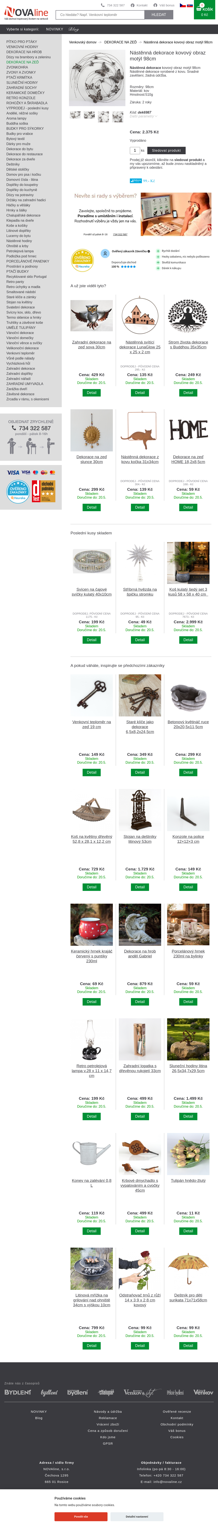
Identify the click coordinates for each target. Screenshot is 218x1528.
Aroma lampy (16, 118)
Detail (91, 393)
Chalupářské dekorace (23, 215)
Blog (39, 1418)
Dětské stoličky (17, 169)
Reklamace (108, 1418)
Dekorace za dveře (20, 159)
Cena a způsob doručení (108, 1430)
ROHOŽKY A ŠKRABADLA (26, 103)
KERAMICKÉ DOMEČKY (25, 93)
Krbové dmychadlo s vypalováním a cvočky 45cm (139, 1185)
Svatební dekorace (20, 307)
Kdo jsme (108, 1437)
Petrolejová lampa (20, 251)
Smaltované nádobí (21, 292)
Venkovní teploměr (20, 353)
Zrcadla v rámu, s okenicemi (27, 399)
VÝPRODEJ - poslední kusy (27, 108)
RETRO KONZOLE (21, 98)
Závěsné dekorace (20, 394)
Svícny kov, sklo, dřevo (23, 312)
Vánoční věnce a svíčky (24, 343)
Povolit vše (81, 1516)
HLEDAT (159, 15)
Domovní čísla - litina (22, 179)
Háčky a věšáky (18, 205)
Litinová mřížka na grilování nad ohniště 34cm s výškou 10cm (91, 1300)
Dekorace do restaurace (24, 154)
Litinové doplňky (18, 231)
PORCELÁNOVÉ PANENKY (27, 261)
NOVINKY (54, 29)
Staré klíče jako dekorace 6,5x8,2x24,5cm (140, 727)
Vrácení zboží (108, 1424)
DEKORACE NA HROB (24, 52)
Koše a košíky (17, 225)
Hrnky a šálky (16, 210)
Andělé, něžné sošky (22, 113)
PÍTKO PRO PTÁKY (21, 42)
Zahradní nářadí (18, 379)
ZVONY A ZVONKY (21, 72)
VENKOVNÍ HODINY (22, 47)
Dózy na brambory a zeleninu (28, 57)
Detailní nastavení (137, 1516)
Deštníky (13, 164)
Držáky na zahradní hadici (26, 200)
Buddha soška (17, 123)
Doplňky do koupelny (22, 185)
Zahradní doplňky (19, 373)
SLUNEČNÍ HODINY (22, 82)
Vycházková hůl (18, 363)
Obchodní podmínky (177, 1424)
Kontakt (142, 5)
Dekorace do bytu (19, 149)
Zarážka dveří (16, 389)
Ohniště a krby (17, 246)
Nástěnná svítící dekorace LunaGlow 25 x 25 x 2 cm (140, 347)
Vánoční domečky (19, 338)
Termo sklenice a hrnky (23, 317)
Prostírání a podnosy (22, 266)
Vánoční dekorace (20, 333)
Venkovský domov (82, 42)
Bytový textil (15, 139)
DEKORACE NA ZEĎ (22, 62)
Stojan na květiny (19, 302)
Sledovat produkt (166, 150)
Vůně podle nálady (20, 358)
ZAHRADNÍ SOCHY (21, 88)
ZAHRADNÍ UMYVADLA (24, 384)
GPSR (108, 1443)
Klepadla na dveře (20, 220)
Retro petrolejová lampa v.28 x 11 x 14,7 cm (92, 1071)
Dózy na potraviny (20, 195)
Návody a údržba (108, 1411)
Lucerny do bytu (18, 236)
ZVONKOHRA (17, 67)
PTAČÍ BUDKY (17, 271)
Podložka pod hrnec (21, 256)
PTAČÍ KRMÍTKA (19, 77)
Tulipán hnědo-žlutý (188, 1180)
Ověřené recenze (177, 1411)
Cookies (177, 1437)
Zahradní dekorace (20, 368)
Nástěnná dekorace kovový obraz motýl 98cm (178, 42)
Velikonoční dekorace (22, 348)
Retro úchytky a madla (23, 287)
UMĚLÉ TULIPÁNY (21, 328)
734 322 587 (116, 5)
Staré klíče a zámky (21, 297)
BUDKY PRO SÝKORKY (25, 128)
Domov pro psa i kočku (23, 174)
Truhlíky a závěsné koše (24, 322)
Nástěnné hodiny (19, 241)
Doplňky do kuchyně (21, 190)
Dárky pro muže (18, 144)
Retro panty (15, 282)
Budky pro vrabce (19, 134)
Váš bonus (167, 5)
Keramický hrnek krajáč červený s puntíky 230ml (91, 956)
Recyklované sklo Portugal (26, 276)
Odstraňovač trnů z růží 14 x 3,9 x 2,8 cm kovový (140, 1300)
